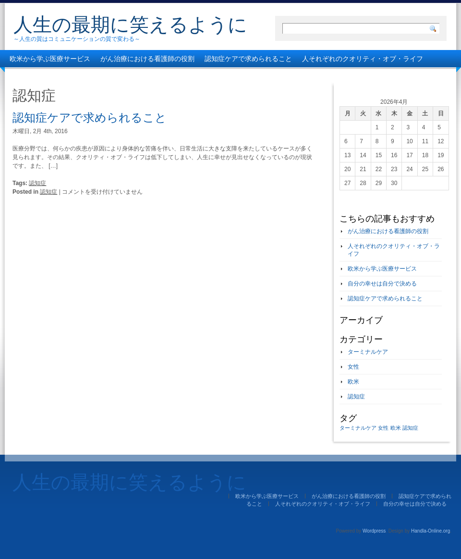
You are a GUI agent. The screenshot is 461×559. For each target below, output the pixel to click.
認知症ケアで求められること (248, 58)
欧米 (353, 381)
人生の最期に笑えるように (130, 24)
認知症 (37, 183)
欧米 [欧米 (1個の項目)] (395, 428)
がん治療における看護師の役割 (147, 58)
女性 (353, 366)
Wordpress (374, 531)
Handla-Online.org (430, 531)
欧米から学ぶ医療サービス (50, 58)
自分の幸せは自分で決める (50, 76)
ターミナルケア (368, 351)
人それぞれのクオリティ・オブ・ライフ (362, 58)
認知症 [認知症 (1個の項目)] (410, 428)
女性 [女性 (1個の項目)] (383, 428)
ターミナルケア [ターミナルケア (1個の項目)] (358, 428)
